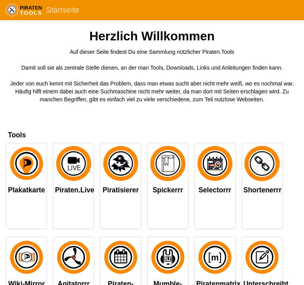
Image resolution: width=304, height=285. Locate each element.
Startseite (62, 10)
